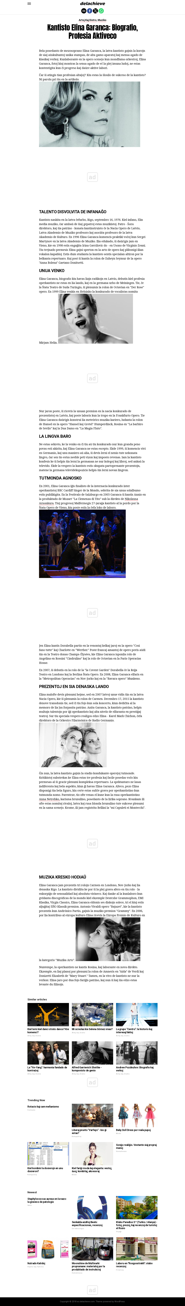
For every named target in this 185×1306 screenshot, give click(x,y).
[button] (29, 4)
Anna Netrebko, (49, 799)
